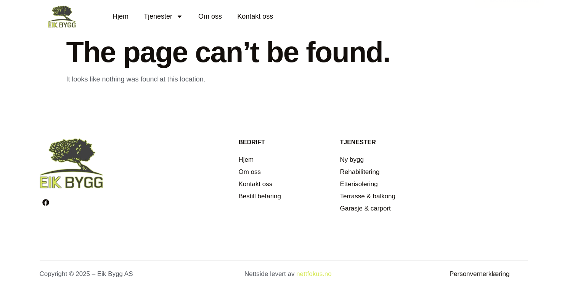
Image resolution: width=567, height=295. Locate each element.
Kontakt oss (255, 16)
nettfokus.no (314, 273)
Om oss (210, 16)
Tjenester (163, 16)
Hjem (120, 16)
